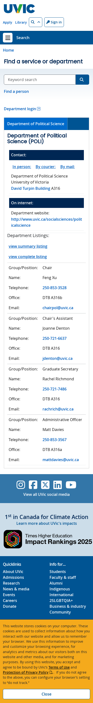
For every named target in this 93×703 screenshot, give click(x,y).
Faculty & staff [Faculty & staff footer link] (63, 577)
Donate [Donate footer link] (9, 606)
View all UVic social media (46, 494)
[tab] (36, 124)
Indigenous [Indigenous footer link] (60, 589)
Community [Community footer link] (60, 612)
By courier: (46, 166)
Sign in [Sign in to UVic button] (54, 22)
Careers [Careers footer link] (10, 600)
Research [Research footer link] (11, 583)
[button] (35, 22)
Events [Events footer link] (9, 594)
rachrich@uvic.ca (58, 409)
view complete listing (28, 256)
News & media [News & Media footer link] (16, 589)
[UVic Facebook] (33, 485)
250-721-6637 (55, 338)
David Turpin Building (31, 188)
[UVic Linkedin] (57, 485)
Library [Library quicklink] (21, 22)
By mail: (67, 166)
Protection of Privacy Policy (26, 672)
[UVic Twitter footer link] (45, 485)
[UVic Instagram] (21, 485)
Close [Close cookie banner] (46, 694)
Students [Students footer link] (58, 571)
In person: (21, 166)
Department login (20, 108)
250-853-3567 (55, 439)
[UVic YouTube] (71, 485)
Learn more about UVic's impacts (46, 523)
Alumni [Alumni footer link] (56, 583)
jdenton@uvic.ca (58, 358)
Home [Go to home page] (8, 50)
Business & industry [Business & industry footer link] (68, 606)
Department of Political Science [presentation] (35, 123)
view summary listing (28, 246)
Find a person (16, 91)
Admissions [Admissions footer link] (13, 577)
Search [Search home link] (23, 37)
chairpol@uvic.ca (58, 307)
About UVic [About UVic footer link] (13, 571)
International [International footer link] (61, 594)
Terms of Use (59, 667)
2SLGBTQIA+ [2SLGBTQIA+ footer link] (61, 600)
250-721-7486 (55, 389)
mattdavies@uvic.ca (61, 459)
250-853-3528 (55, 287)
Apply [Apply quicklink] (7, 22)
